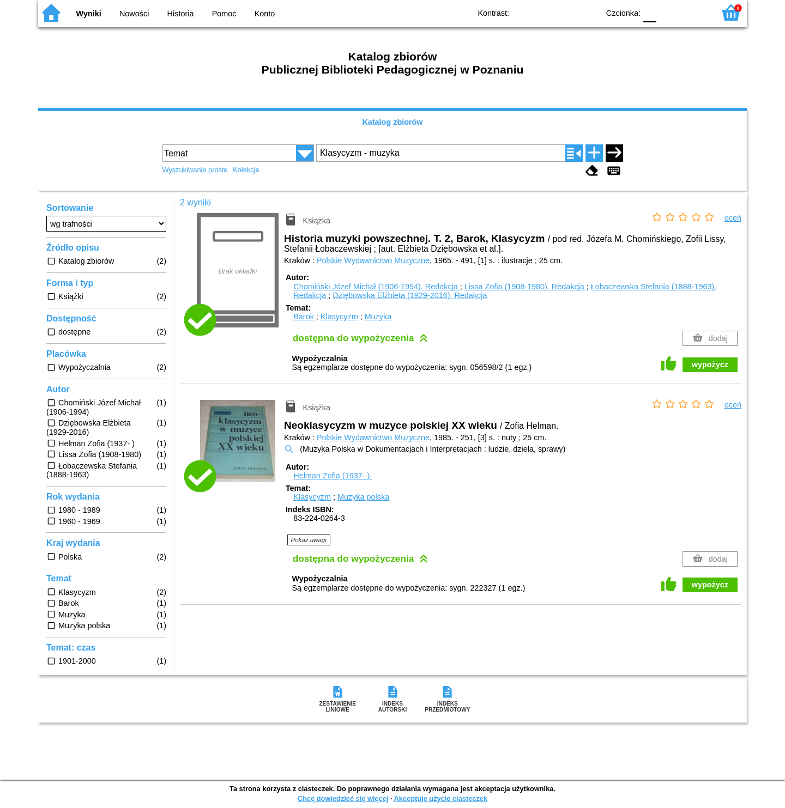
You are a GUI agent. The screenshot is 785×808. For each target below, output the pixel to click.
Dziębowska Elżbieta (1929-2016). (410, 295)
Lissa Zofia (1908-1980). (525, 286)
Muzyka (378, 316)
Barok (303, 316)
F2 (694, 12)
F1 (668, 12)
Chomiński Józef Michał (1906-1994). (376, 286)
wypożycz (710, 364)
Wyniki (88, 13)
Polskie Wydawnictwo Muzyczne (373, 260)
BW (543, 12)
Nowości (134, 13)
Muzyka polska (363, 497)
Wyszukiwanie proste (195, 170)
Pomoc (224, 13)
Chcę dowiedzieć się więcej (343, 798)
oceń (732, 218)
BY (587, 12)
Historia (180, 13)
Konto (265, 13)
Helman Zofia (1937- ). (332, 475)
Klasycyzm (339, 316)
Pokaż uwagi (309, 540)
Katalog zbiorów (392, 122)
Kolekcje (246, 170)
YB (565, 12)
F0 (649, 12)
